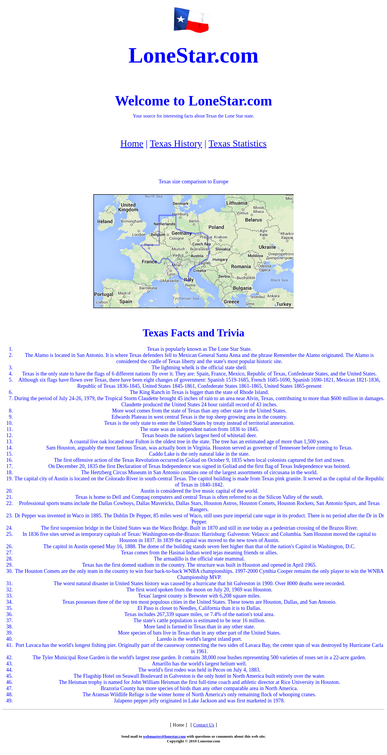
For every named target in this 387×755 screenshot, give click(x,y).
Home (131, 143)
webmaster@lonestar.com (164, 736)
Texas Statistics (237, 143)
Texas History (176, 143)
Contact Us (203, 724)
